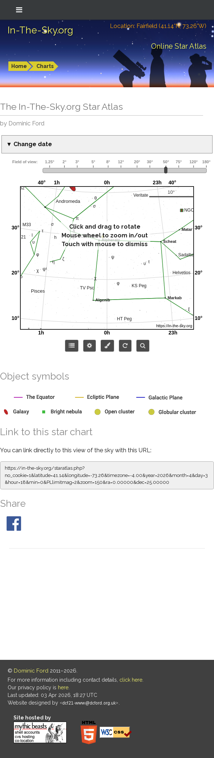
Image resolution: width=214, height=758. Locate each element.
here (63, 687)
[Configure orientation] (125, 346)
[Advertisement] (107, 605)
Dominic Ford (31, 670)
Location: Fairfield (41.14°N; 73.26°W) (158, 26)
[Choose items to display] (72, 346)
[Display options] (89, 346)
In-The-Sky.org (40, 30)
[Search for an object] (143, 346)
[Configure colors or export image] (107, 346)
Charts (45, 66)
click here (130, 680)
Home (19, 66)
